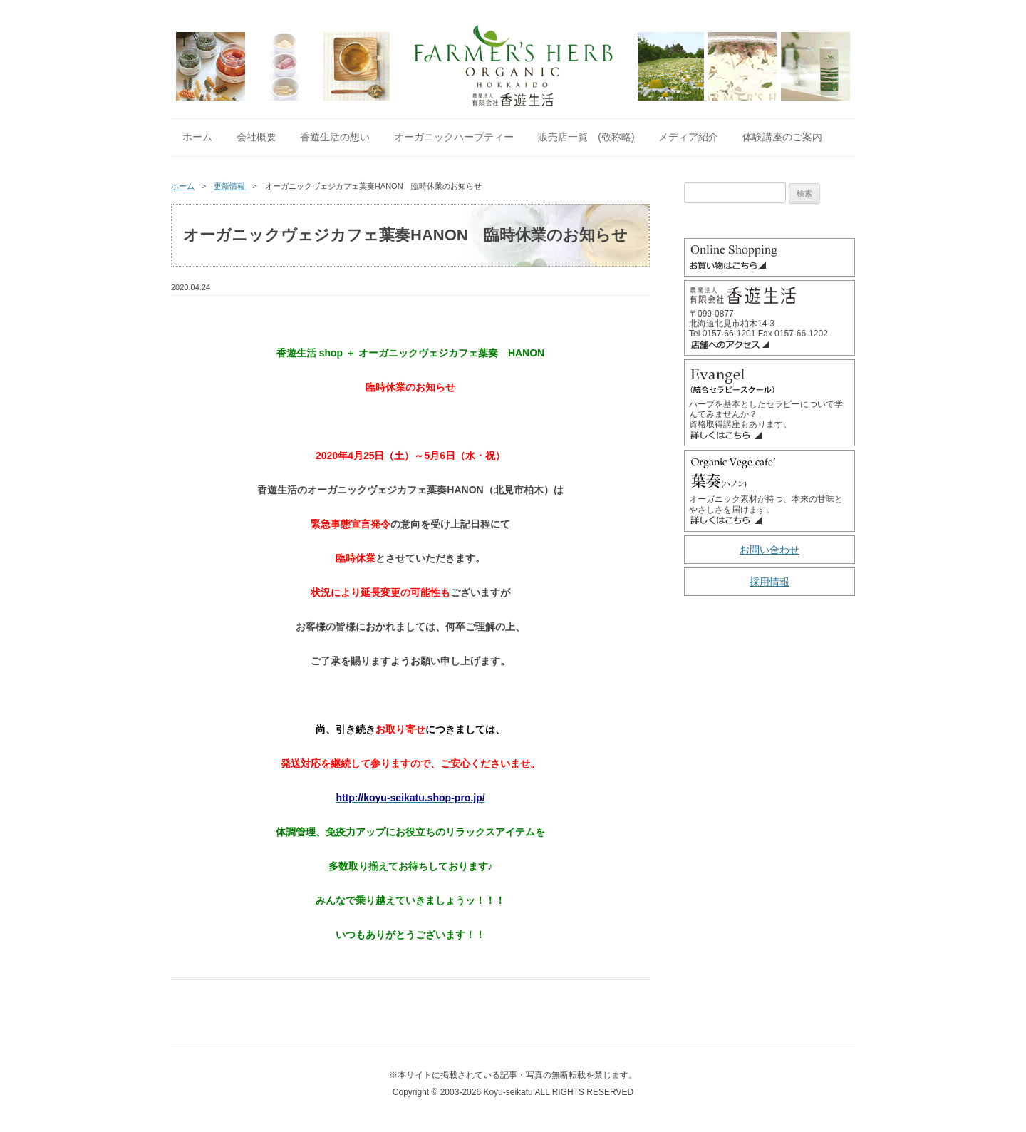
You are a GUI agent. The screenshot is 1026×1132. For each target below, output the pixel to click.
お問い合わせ (769, 549)
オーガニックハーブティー (454, 137)
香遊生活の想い (335, 137)
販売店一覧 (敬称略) (586, 137)
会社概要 (256, 137)
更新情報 (229, 186)
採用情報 (769, 581)
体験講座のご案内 (782, 137)
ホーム (197, 137)
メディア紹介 (688, 137)
